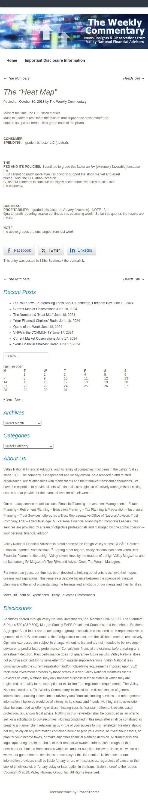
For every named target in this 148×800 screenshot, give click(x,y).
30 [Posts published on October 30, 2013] (45, 390)
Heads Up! (133, 78)
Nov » (19, 399)
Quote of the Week (27, 327)
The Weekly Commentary (68, 102)
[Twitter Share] (51, 250)
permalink (77, 261)
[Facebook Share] (19, 250)
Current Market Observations (34, 309)
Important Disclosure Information (55, 60)
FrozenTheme (88, 792)
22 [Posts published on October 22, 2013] (25, 386)
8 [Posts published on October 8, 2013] (25, 378)
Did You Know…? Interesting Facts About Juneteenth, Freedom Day (62, 303)
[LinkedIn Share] (81, 250)
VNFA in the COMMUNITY (32, 332)
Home (12, 60)
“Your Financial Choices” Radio (35, 321)
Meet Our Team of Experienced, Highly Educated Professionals (49, 595)
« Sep (8, 399)
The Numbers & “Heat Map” (33, 315)
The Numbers (16, 78)
